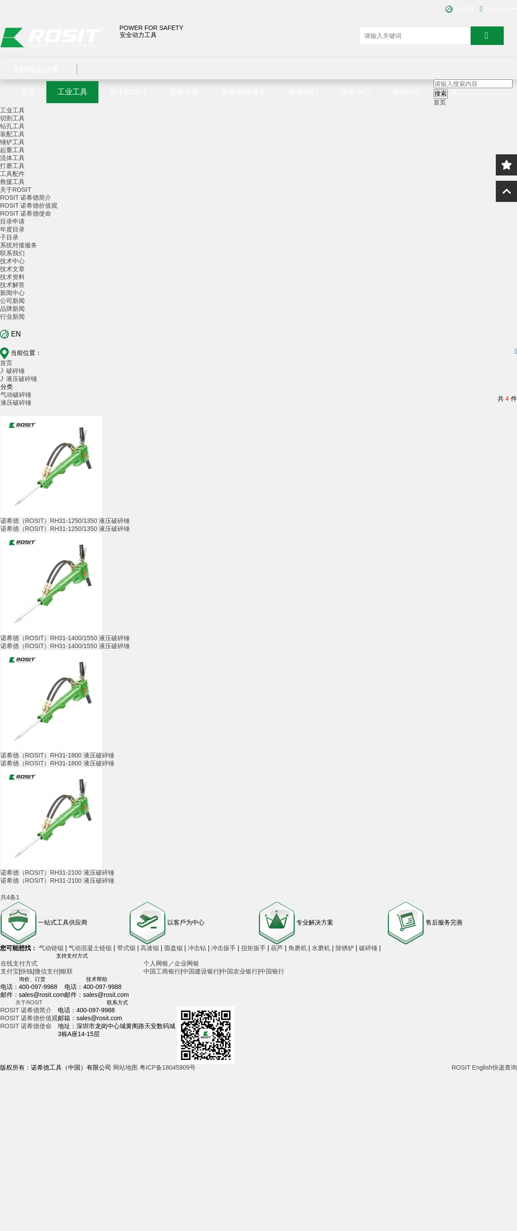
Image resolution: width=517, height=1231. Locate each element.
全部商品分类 (32, 69)
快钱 (26, 971)
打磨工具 (12, 165)
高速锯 (150, 947)
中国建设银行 (200, 971)
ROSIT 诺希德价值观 (28, 205)
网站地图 (125, 1067)
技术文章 (12, 268)
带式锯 (127, 947)
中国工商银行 (162, 971)
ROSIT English (472, 1067)
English (458, 9)
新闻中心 (407, 92)
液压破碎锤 (15, 402)
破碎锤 (368, 947)
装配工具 (12, 134)
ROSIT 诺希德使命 (25, 213)
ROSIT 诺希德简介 (25, 197)
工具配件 (12, 173)
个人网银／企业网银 (171, 963)
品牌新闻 (12, 308)
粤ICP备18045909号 (168, 1067)
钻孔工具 (12, 126)
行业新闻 (12, 316)
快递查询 (504, 1067)
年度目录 (12, 229)
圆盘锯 (174, 947)
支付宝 (9, 971)
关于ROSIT (128, 92)
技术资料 (12, 276)
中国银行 (272, 971)
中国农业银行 (239, 971)
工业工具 (72, 92)
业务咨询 (498, 8)
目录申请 (184, 92)
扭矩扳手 (254, 947)
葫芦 (278, 947)
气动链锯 (52, 947)
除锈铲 (346, 947)
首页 (27, 92)
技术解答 (12, 284)
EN (10, 334)
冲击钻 (198, 947)
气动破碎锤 (15, 394)
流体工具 (12, 157)
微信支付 (46, 971)
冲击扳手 (224, 947)
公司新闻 (12, 300)
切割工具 (12, 118)
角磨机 (298, 947)
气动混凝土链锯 (90, 947)
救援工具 (12, 181)
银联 (66, 971)
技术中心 (355, 92)
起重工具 (12, 149)
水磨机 (322, 947)
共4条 (8, 897)
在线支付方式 (19, 963)
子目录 (9, 237)
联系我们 (303, 92)
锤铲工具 (12, 141)
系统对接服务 (243, 92)
